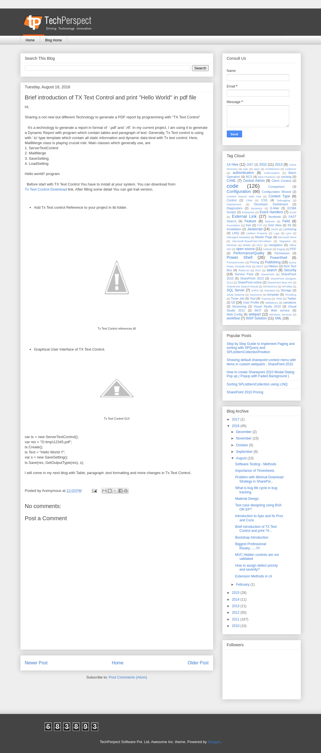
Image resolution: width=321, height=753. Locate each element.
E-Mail (274, 208)
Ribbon (273, 266)
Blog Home (53, 40)
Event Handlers (271, 212)
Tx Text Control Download (46, 189)
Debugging (283, 200)
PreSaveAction (236, 262)
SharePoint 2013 (252, 278)
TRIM (279, 298)
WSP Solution (256, 318)
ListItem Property (256, 233)
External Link (244, 216)
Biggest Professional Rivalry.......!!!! (250, 546)
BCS (249, 176)
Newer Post (36, 662)
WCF (258, 310)
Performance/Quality (248, 253)
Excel (293, 212)
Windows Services (280, 314)
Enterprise (248, 212)
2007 (250, 164)
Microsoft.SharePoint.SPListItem (252, 241)
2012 (236, 613)
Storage (286, 290)
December (244, 432)
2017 (236, 419)
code (233, 186)
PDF (293, 249)
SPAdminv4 (270, 286)
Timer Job (237, 298)
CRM (249, 200)
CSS (264, 200)
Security (290, 270)
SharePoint (267, 274)
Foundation (233, 225)
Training (266, 298)
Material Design (246, 499)
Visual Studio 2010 (267, 306)
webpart (255, 314)
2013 (279, 165)
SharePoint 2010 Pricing (245, 392)
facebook (274, 216)
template (273, 294)
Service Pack (244, 274)
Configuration (239, 191)
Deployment (234, 204)
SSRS (255, 290)
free (248, 225)
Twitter (291, 298)
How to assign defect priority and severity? (256, 567)
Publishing (273, 262)
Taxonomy (256, 294)
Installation (234, 229)
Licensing (289, 229)
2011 (236, 619)
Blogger (214, 742)
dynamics (256, 208)
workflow (233, 318)
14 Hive (232, 165)
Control (232, 200)
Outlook (267, 249)
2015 (236, 593)
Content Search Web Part (244, 196)
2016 (236, 426)
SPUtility (287, 286)
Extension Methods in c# (253, 576)
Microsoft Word (287, 237)
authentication (243, 173)
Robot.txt (243, 270)
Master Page (263, 237)
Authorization (272, 172)
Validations (271, 302)
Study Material (235, 294)
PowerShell (278, 258)
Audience (290, 168)
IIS (289, 225)
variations (289, 302)
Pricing (254, 262)
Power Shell (240, 257)
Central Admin (254, 181)
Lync (289, 233)
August (241, 458)
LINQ (235, 233)
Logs (276, 233)
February (243, 584)
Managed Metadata (238, 237)
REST (260, 266)
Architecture (272, 168)
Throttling (290, 294)
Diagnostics (235, 208)
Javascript (254, 229)
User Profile (251, 302)
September (244, 452)
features (270, 221)
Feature (250, 221)
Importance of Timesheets (254, 471)
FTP (259, 225)
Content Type (279, 196)
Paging (281, 249)
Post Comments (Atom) (128, 677)
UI (233, 302)
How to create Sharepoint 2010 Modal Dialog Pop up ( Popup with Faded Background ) (260, 374)
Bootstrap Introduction (251, 537)
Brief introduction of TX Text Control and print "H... (256, 529)
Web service (280, 310)
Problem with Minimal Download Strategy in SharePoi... (259, 479)
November (244, 438)
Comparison (276, 186)
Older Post (198, 662)
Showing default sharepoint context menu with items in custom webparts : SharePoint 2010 (261, 362)
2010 (263, 165)
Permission (282, 253)
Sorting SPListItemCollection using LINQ (257, 384)
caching (286, 176)
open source (245, 249)
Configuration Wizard (276, 191)
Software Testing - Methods (255, 464)
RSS (258, 270)
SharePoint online (250, 282)
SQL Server (236, 290)
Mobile (247, 245)
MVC (259, 245)
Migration (284, 241)
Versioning (239, 306)
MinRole (232, 245)
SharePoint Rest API (279, 282)
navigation (276, 245)
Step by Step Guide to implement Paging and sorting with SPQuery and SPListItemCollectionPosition (261, 348)
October (242, 445)
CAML (231, 181)
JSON (274, 229)
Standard (269, 290)
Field (286, 221)
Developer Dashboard (271, 204)
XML (278, 318)
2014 (236, 599)
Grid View (274, 225)
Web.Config (235, 314)
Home (30, 40)
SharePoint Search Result (242, 286)
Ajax (245, 168)
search (272, 270)
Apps (256, 168)
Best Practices (267, 176)
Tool (253, 298)
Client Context (281, 180)
